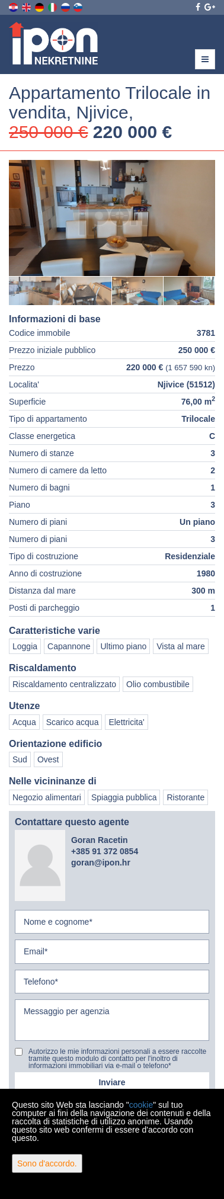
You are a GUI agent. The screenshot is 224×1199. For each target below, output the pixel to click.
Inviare (111, 1082)
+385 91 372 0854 (104, 851)
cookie (141, 1105)
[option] (34, 290)
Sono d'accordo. (47, 1163)
